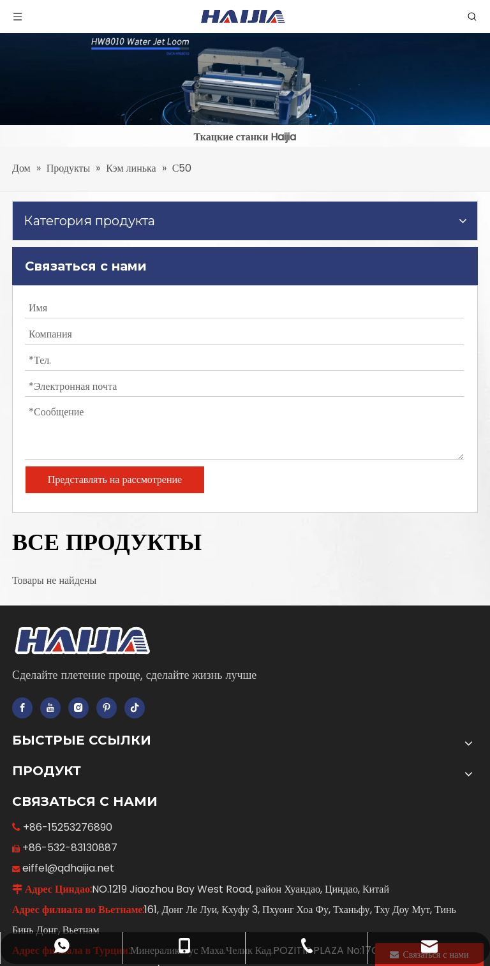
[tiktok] (134, 707)
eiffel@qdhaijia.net (68, 868)
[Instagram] (78, 707)
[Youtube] (50, 707)
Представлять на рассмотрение (115, 479)
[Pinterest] (106, 707)
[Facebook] (22, 707)
